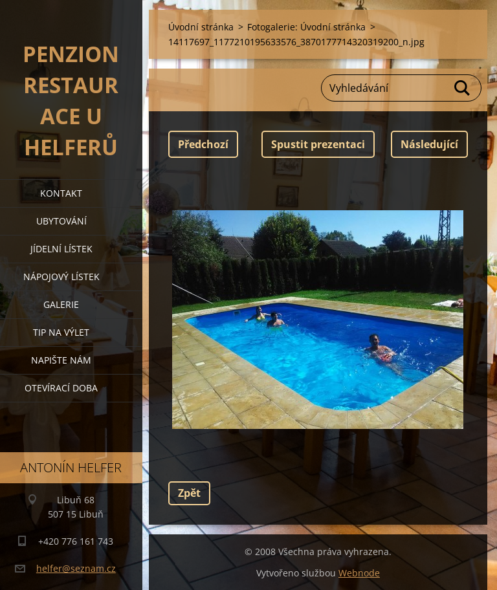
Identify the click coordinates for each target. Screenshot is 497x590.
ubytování (61, 221)
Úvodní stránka (201, 27)
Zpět (189, 493)
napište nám (61, 360)
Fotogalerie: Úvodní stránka (306, 27)
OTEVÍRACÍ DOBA (61, 388)
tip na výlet (61, 332)
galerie (61, 304)
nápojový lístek (61, 276)
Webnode (359, 573)
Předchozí (203, 144)
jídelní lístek (61, 249)
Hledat (462, 88)
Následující (429, 144)
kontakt (61, 193)
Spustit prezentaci (318, 144)
